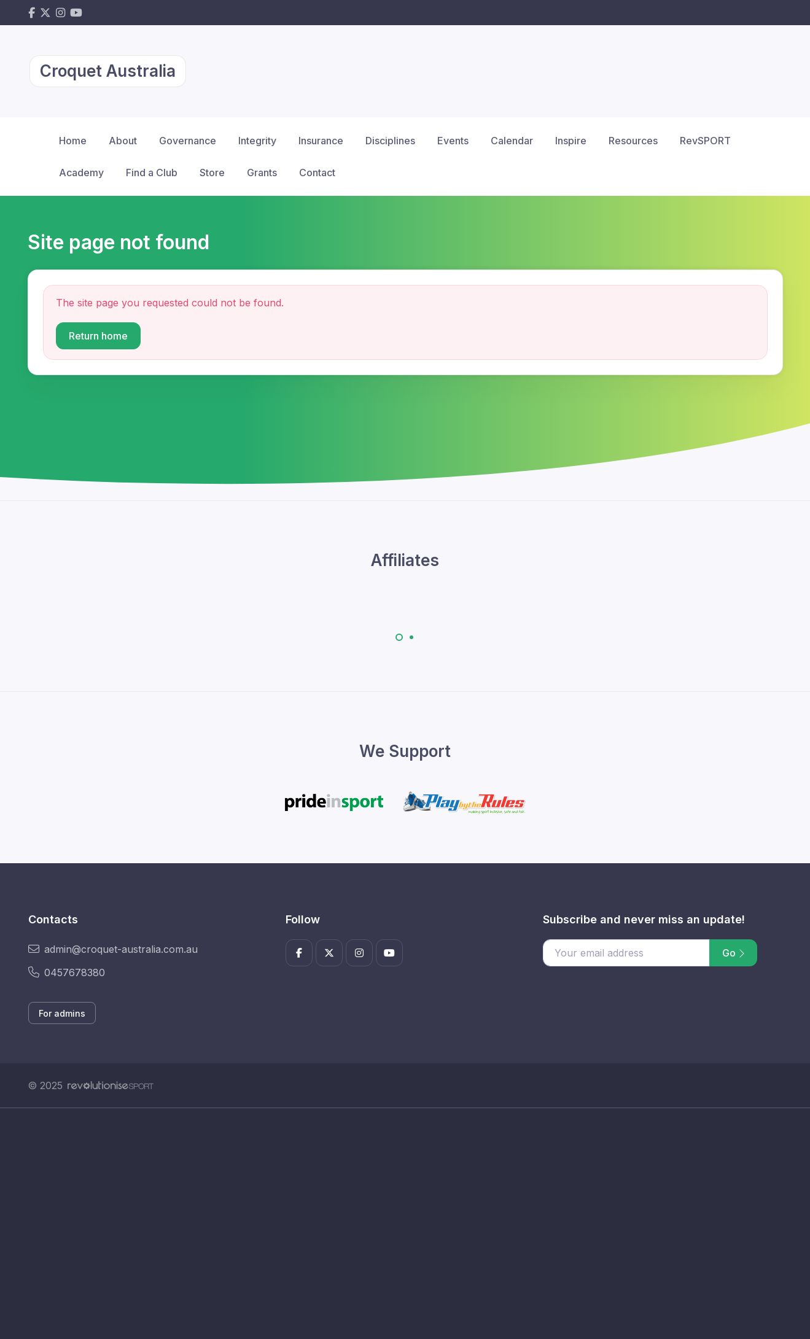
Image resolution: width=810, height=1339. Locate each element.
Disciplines (390, 140)
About (123, 140)
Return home (98, 336)
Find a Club (151, 172)
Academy (81, 172)
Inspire (570, 140)
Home (73, 140)
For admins (62, 1013)
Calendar (512, 140)
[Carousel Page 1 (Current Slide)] (399, 637)
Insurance (320, 140)
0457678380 (66, 972)
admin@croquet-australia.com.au (113, 949)
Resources (633, 140)
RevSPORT (705, 140)
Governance (187, 140)
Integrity (257, 140)
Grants (262, 172)
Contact (317, 172)
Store (212, 172)
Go (733, 953)
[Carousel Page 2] (411, 637)
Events (453, 140)
